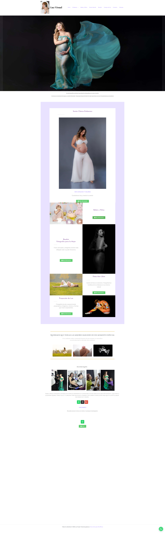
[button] (51, 350)
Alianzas (121, 7)
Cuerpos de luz (107, 7)
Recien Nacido (92, 7)
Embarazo (75, 7)
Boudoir (100, 7)
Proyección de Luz (66, 298)
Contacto (115, 7)
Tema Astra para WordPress (96, 526)
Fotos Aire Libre (99, 276)
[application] (77, 7)
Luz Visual (56, 7)
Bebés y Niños (84, 7)
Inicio (69, 7)
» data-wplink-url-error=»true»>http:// (82, 414)
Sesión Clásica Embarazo (82, 111)
